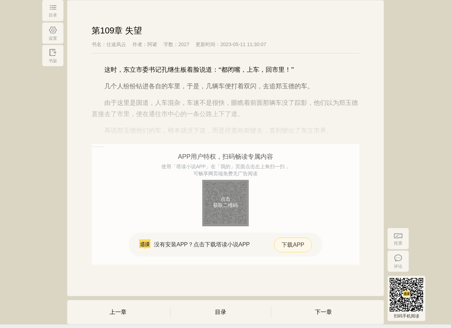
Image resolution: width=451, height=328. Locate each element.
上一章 (118, 312)
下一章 (323, 312)
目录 (220, 312)
